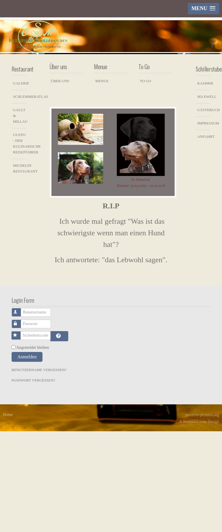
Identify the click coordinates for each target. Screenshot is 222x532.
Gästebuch (203, 210)
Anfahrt (203, 237)
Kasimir (203, 184)
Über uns (60, 181)
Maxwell (203, 197)
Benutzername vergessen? (39, 470)
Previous (38, 103)
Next (183, 103)
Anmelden (27, 457)
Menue (102, 181)
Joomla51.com (195, 522)
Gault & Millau (19, 216)
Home (8, 515)
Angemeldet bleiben (32, 448)
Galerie (19, 184)
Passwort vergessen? (33, 481)
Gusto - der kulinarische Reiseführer (19, 244)
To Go (145, 181)
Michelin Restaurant (19, 269)
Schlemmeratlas (19, 197)
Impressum (203, 224)
